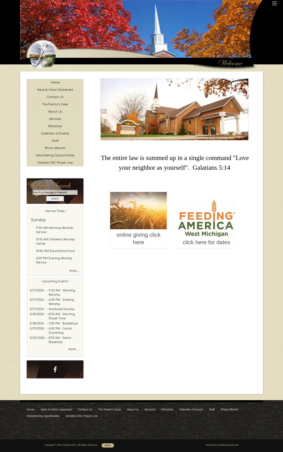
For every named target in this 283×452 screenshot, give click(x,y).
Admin (108, 445)
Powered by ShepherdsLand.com (222, 445)
